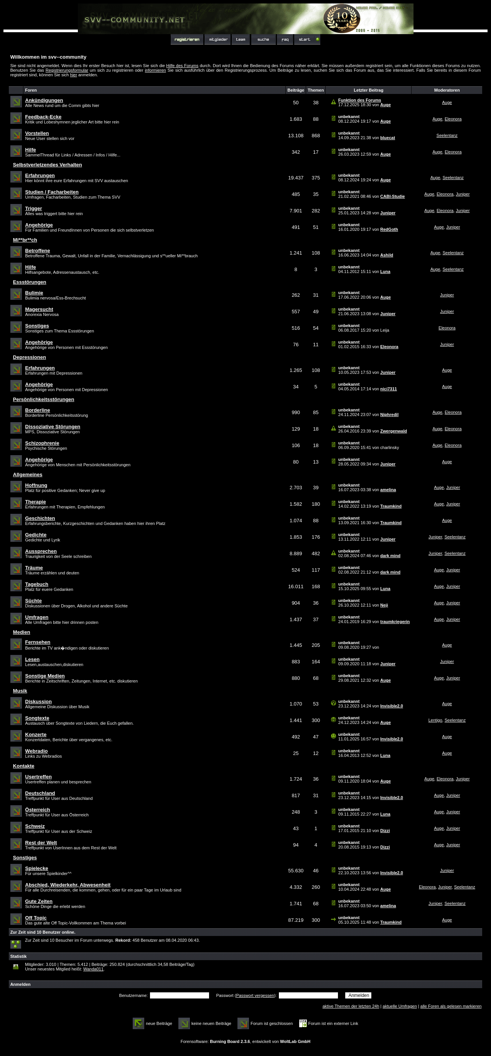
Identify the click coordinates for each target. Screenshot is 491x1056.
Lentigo (435, 720)
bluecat (387, 137)
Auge (385, 104)
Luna (385, 271)
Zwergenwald (393, 431)
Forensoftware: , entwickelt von (245, 1041)
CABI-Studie (392, 196)
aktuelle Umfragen (400, 1006)
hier (73, 74)
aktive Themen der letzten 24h (351, 1006)
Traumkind (391, 506)
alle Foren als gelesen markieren (451, 1006)
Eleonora (453, 119)
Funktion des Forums (359, 100)
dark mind (390, 555)
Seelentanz (447, 135)
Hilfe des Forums (182, 65)
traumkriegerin (395, 621)
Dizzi (385, 830)
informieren (155, 70)
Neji (384, 605)
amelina (388, 489)
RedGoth (389, 229)
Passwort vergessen (255, 995)
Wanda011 (93, 969)
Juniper (463, 194)
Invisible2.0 (391, 706)
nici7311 (388, 389)
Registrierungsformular (67, 70)
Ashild (386, 255)
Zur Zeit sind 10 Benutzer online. (43, 932)
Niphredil (389, 414)
